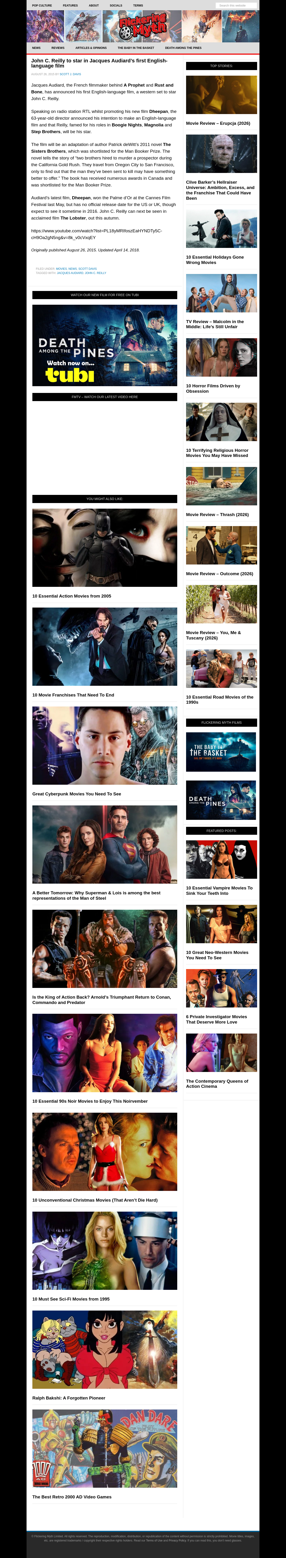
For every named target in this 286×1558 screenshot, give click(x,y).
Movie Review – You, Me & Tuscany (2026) (213, 635)
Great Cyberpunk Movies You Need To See (76, 793)
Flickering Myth (143, 26)
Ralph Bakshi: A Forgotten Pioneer (68, 1398)
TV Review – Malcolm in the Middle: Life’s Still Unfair (215, 324)
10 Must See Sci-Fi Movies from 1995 (71, 1299)
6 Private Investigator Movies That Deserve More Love (216, 1019)
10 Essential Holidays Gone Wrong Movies (215, 260)
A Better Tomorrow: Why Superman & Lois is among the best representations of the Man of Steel (96, 895)
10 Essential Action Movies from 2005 (71, 596)
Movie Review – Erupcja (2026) (218, 123)
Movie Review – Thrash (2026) (217, 514)
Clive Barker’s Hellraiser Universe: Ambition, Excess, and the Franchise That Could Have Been (220, 190)
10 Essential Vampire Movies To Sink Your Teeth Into (219, 890)
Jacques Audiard (70, 273)
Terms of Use (154, 1540)
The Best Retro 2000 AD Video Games (72, 1496)
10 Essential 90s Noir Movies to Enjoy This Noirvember (90, 1101)
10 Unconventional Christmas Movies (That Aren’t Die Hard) (95, 1200)
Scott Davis (87, 268)
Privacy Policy (177, 1540)
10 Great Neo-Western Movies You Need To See (217, 955)
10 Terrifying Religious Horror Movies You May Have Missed (217, 453)
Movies (61, 268)
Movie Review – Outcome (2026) (219, 573)
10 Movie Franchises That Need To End (73, 695)
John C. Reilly (95, 273)
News (72, 268)
